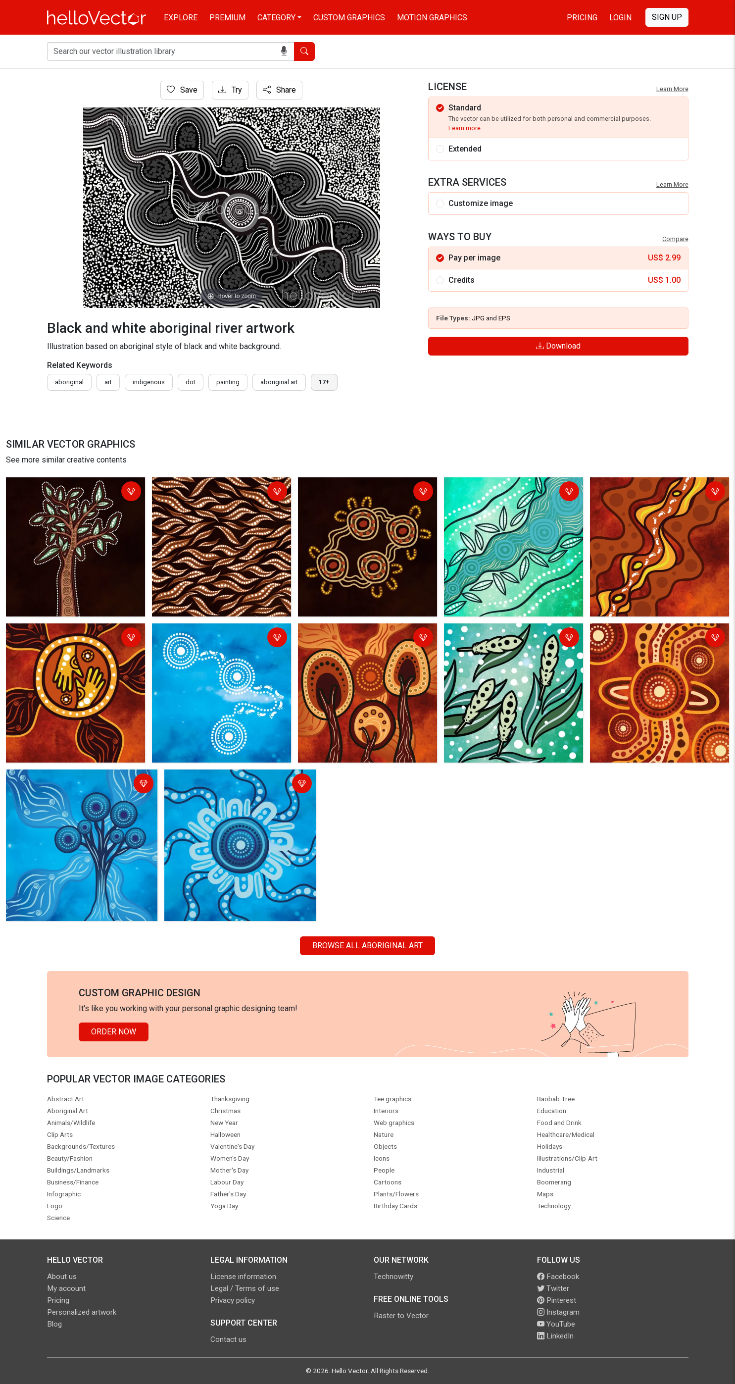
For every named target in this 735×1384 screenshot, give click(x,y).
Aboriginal (69, 382)
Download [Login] (558, 346)
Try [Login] (230, 90)
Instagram (558, 1312)
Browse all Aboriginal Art (367, 945)
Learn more (464, 128)
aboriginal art (279, 382)
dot (191, 382)
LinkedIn (555, 1336)
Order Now (113, 1031)
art (108, 382)
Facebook (558, 1276)
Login (620, 17)
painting (228, 382)
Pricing (582, 17)
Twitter (553, 1288)
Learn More (672, 89)
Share (279, 90)
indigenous (149, 382)
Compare (675, 239)
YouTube (556, 1324)
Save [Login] (182, 90)
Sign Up (667, 17)
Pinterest (556, 1300)
